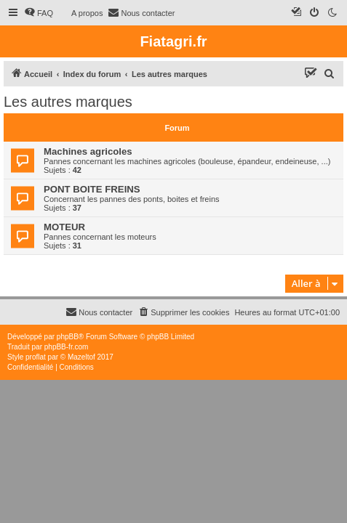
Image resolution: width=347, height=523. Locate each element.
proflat (35, 357)
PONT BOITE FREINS (92, 189)
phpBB (68, 337)
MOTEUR (64, 227)
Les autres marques (68, 102)
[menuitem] (38, 13)
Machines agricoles (88, 151)
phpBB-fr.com (66, 347)
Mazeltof (81, 357)
